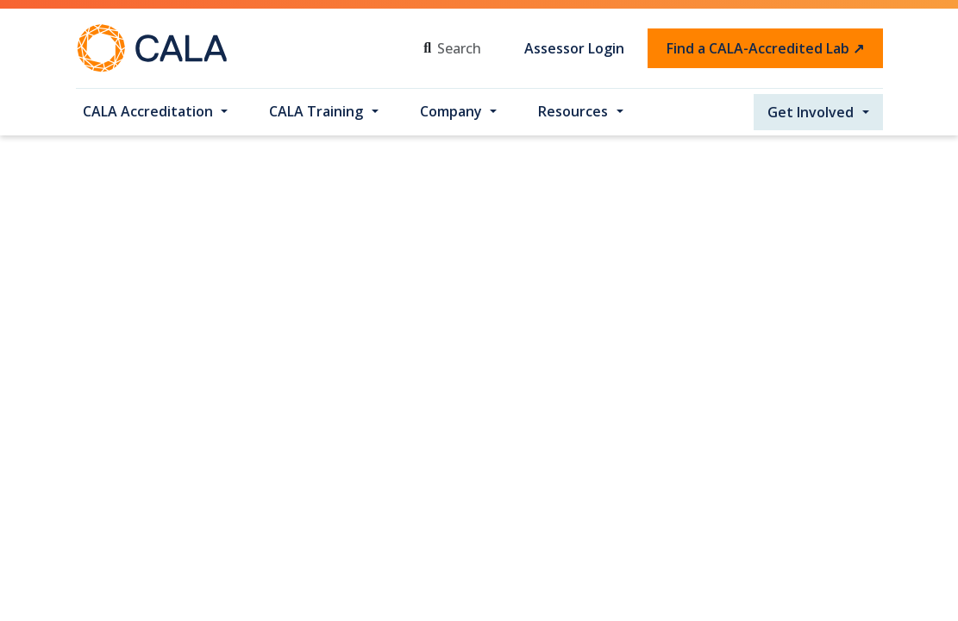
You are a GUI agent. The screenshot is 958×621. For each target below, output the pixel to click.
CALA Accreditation (148, 111)
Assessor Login (574, 48)
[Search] (471, 48)
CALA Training (316, 111)
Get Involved (810, 112)
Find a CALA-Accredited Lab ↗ (765, 48)
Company (451, 111)
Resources (573, 111)
